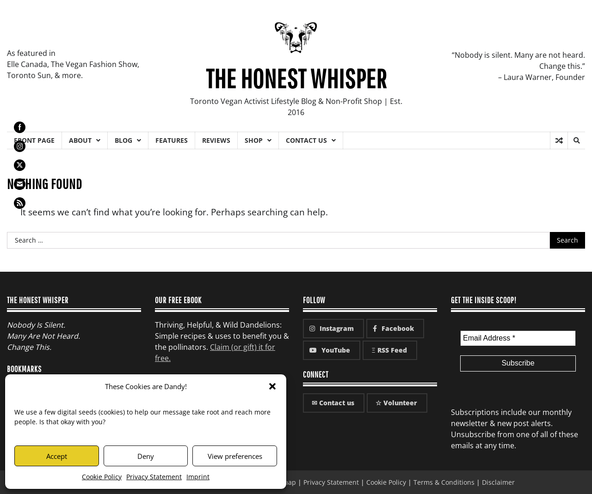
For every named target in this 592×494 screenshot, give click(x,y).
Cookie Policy (102, 476)
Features (171, 140)
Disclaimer (498, 482)
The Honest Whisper (296, 78)
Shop (254, 140)
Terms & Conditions (444, 482)
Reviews (216, 140)
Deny (145, 456)
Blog (123, 140)
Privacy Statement (154, 476)
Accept (56, 456)
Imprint (198, 476)
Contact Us (306, 140)
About (80, 140)
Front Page (34, 140)
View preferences (235, 456)
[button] (272, 386)
